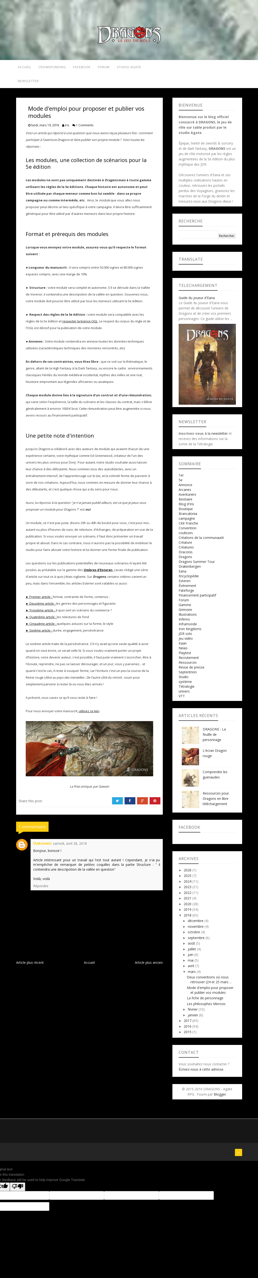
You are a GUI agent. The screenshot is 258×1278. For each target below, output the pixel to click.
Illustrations (188, 617)
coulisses (186, 535)
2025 (188, 878)
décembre (196, 923)
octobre (194, 935)
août (192, 946)
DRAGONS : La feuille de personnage (214, 737)
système (185, 684)
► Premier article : (39, 599)
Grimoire (185, 612)
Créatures (186, 550)
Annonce (185, 487)
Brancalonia (188, 516)
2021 (188, 901)
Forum (105, 68)
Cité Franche (188, 526)
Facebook (83, 68)
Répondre (40, 888)
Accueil (23, 68)
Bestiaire (185, 502)
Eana (182, 574)
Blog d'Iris (186, 507)
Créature (185, 545)
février (193, 1012)
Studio (184, 679)
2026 (188, 873)
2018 (188, 918)
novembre (196, 929)
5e (180, 483)
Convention (187, 531)
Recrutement (189, 660)
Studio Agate (132, 68)
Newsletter (27, 83)
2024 (188, 884)
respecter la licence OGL (80, 324)
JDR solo (185, 636)
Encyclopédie (189, 579)
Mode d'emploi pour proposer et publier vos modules (210, 993)
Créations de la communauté (201, 540)
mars (192, 974)
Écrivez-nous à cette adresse (201, 1072)
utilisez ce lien (89, 714)
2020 (188, 906)
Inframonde (188, 627)
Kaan (183, 646)
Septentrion (188, 675)
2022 (188, 895)
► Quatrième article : (41, 620)
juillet (192, 952)
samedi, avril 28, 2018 (70, 846)
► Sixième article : (39, 633)
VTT (182, 699)
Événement (187, 588)
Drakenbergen (190, 569)
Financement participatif (197, 598)
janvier (193, 1018)
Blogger (220, 1097)
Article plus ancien (149, 965)
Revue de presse (191, 670)
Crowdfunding (52, 68)
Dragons (185, 559)
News (183, 651)
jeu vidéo (186, 641)
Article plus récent (30, 965)
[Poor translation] (17, 1189)
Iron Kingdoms (190, 631)
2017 (188, 1023)
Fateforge (186, 593)
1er (181, 478)
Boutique (186, 511)
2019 (188, 912)
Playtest (185, 655)
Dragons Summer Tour (197, 564)
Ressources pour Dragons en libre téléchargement (216, 801)
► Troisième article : (41, 613)
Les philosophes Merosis (206, 1006)
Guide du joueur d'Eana (197, 300)
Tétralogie (187, 689)
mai (191, 963)
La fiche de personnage (205, 1001)
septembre (197, 940)
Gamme (185, 607)
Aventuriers (187, 497)
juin (191, 957)
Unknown (42, 846)
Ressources (188, 665)
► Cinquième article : (41, 626)
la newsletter (218, 436)
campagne (187, 521)
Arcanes (185, 492)
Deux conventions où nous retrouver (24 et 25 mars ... (209, 982)
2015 (188, 1034)
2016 (188, 1029)
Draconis (186, 555)
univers (184, 694)
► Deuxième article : (41, 606)
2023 (188, 889)
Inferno (184, 622)
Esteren (184, 583)
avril (191, 968)
